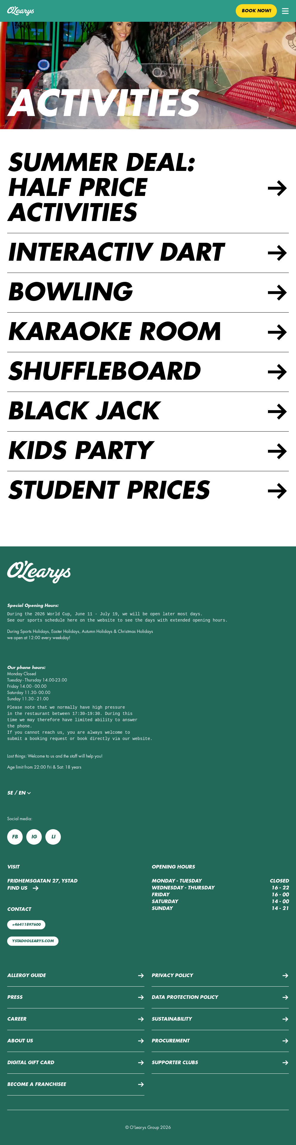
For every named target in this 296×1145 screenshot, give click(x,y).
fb (15, 837)
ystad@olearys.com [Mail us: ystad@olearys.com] (33, 941)
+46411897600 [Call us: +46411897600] (26, 924)
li (53, 837)
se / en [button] (20, 793)
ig (34, 837)
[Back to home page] (20, 11)
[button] (285, 11)
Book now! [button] (256, 11)
